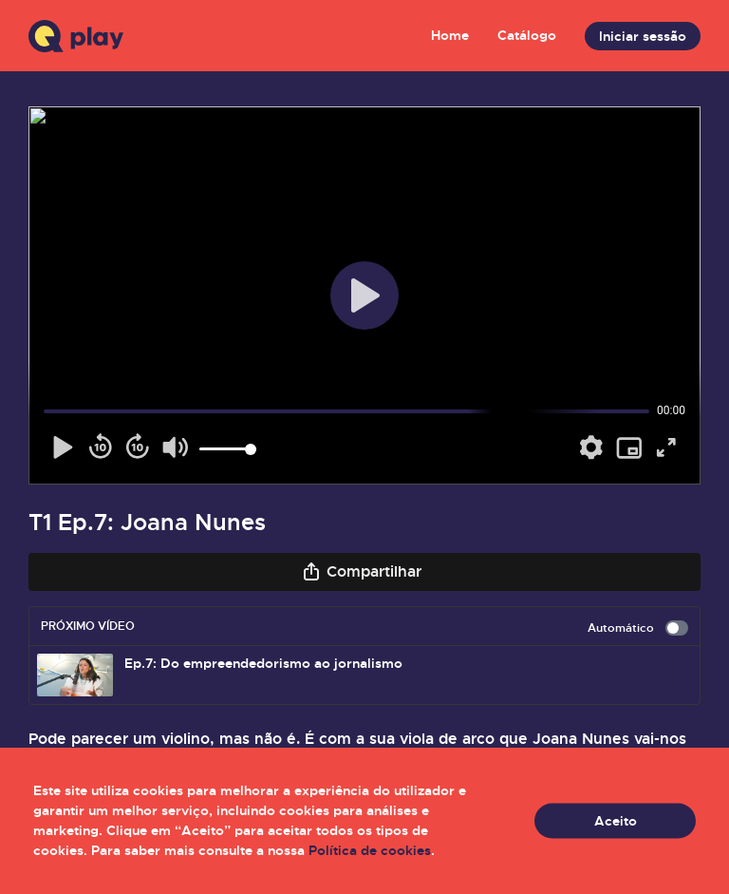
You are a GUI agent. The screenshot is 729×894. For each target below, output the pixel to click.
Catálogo (526, 35)
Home (450, 35)
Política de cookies (369, 850)
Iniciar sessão (642, 36)
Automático (638, 628)
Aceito (615, 820)
